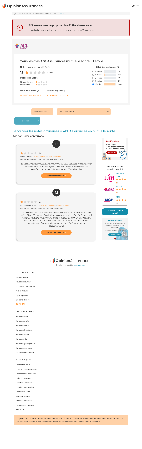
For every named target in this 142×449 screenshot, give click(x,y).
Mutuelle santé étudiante (26, 421)
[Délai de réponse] (38, 90)
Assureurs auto (22, 316)
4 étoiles (98, 75)
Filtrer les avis (42, 111)
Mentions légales (23, 396)
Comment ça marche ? (26, 374)
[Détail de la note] (37, 77)
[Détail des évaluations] (118, 67)
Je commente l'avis (56, 175)
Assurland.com (79, 265)
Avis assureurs (22, 291)
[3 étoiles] (93, 78)
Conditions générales (25, 387)
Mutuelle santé (51, 14)
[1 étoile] (93, 84)
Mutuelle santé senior (112, 418)
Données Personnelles (25, 401)
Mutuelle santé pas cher (69, 418)
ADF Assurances (39, 14)
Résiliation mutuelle (69, 421)
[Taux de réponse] (64, 90)
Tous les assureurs (24, 14)
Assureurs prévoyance (25, 343)
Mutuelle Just (120, 175)
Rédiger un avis (22, 277)
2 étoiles (98, 81)
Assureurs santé (22, 325)
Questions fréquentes (25, 383)
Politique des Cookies (25, 405)
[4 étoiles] (93, 75)
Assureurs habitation (24, 330)
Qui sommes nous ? (24, 378)
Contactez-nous (23, 365)
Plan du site (20, 410)
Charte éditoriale (23, 392)
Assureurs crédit (22, 334)
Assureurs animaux (24, 348)
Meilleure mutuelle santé (89, 421)
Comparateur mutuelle (91, 418)
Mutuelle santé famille (48, 421)
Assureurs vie (21, 339)
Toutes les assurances (25, 286)
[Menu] (137, 6)
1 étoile (98, 84)
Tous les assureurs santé (115, 211)
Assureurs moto (22, 321)
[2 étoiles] (93, 81)
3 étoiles (98, 78)
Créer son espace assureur (27, 369)
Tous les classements (25, 352)
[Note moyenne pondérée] (49, 67)
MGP (118, 197)
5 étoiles (98, 71)
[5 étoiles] (93, 71)
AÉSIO (119, 186)
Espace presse (22, 295)
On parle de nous (23, 300)
